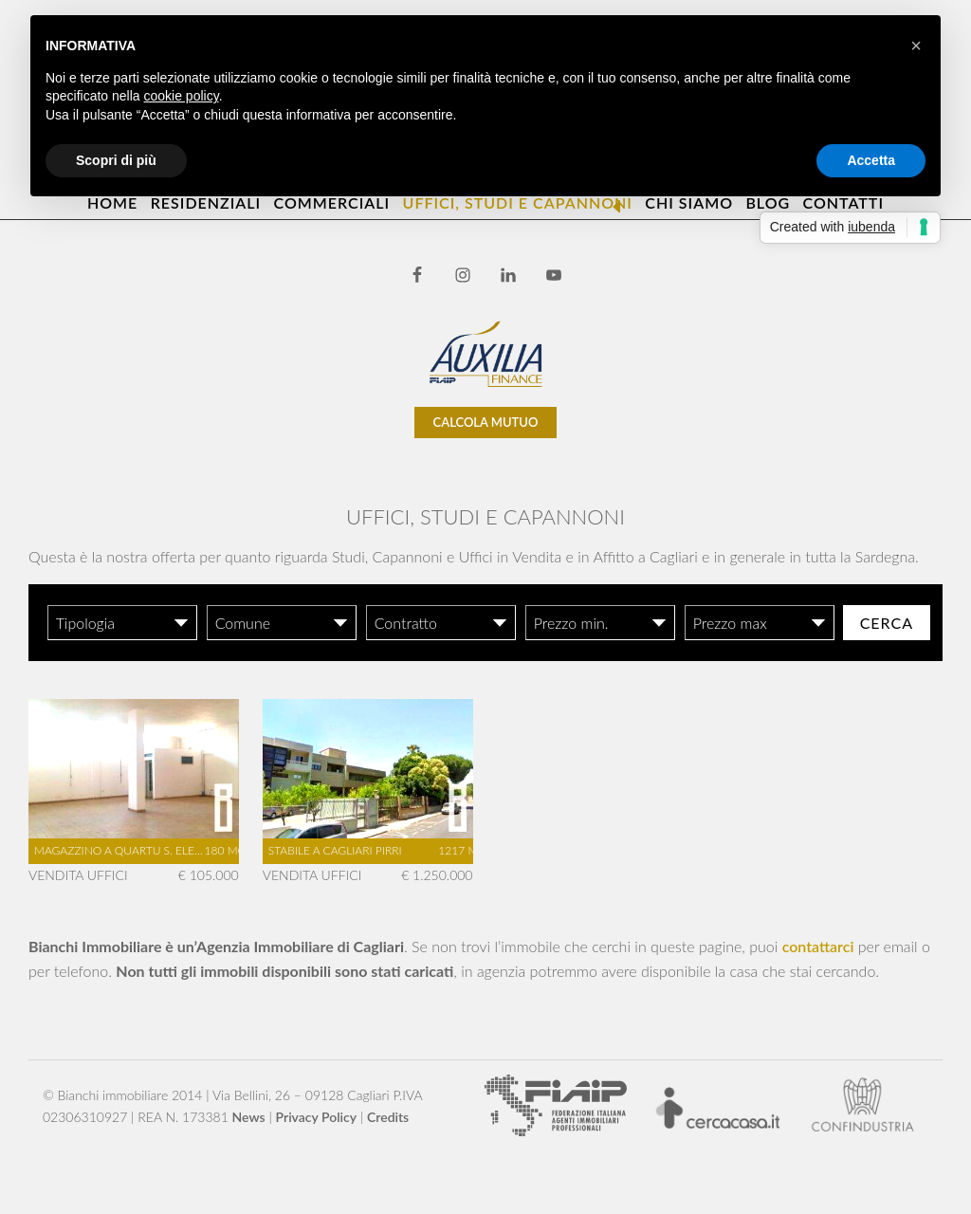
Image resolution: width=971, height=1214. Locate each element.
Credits (388, 1117)
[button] (916, 45)
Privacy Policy (316, 1117)
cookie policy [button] (181, 95)
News (249, 1117)
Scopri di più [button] (116, 160)
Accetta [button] (871, 160)
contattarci (818, 946)
